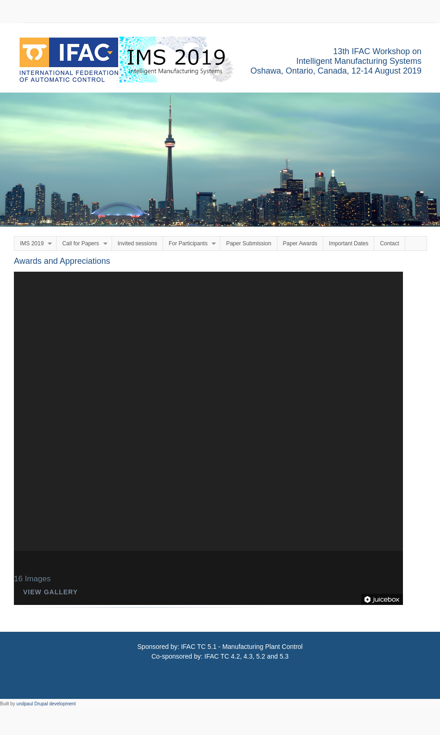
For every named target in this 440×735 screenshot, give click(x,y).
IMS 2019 (33, 243)
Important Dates (348, 243)
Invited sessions (137, 243)
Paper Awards (300, 243)
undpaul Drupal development (46, 703)
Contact (389, 243)
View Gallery (50, 592)
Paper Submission (248, 243)
